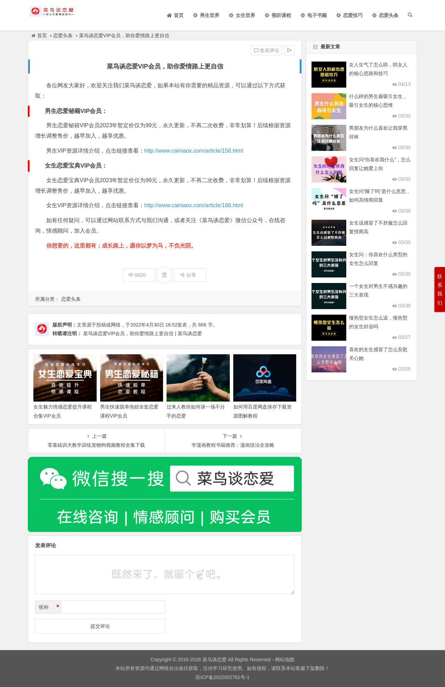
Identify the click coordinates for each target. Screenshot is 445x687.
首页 (39, 35)
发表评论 (267, 50)
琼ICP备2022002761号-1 (222, 677)
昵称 (49, 607)
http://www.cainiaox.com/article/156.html (193, 151)
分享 (188, 275)
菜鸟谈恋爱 (214, 659)
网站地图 (284, 659)
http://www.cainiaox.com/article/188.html (193, 205)
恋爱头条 (63, 35)
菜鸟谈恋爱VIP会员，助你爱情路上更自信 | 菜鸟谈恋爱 (142, 333)
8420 (137, 275)
